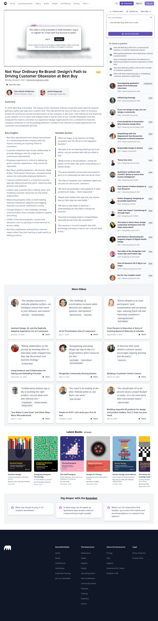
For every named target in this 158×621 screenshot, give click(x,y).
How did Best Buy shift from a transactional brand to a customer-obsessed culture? (131, 48)
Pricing (109, 553)
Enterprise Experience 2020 (37, 80)
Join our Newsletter (63, 578)
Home (57, 553)
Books (57, 558)
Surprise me (132, 11)
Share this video (13, 85)
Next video (146, 11)
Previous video (116, 11)
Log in (47, 39)
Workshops (59, 568)
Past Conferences (88, 578)
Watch (46, 334)
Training (84, 593)
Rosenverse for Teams (116, 568)
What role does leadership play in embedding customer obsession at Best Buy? (132, 74)
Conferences (60, 563)
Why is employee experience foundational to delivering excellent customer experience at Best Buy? (133, 61)
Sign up (149, 3)
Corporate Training (63, 573)
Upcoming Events (88, 573)
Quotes (84, 603)
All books (87, 432)
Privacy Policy (137, 558)
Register (59, 39)
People (84, 568)
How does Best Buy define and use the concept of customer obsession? (133, 69)
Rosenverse (85, 553)
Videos (83, 558)
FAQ (108, 558)
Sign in (139, 3)
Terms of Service (139, 553)
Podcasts (84, 588)
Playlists (84, 563)
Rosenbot (126, 3)
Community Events (88, 583)
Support (110, 563)
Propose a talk (112, 573)
